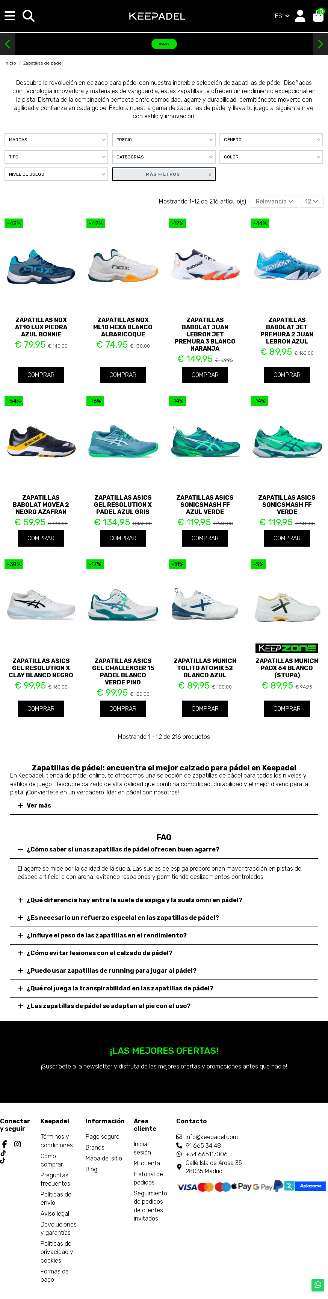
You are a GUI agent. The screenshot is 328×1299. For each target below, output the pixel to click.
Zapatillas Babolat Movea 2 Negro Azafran (41, 504)
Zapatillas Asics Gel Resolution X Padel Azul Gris (123, 504)
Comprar (40, 374)
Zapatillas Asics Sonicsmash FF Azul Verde (205, 504)
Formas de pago (55, 1275)
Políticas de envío (56, 1198)
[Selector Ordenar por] (275, 202)
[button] (7, 44)
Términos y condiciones (57, 1140)
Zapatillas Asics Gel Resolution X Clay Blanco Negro (41, 668)
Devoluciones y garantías (59, 1228)
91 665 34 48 (203, 1145)
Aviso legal (55, 1213)
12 (311, 201)
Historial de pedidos (148, 1178)
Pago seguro (102, 1136)
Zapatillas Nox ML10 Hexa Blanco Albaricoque (123, 327)
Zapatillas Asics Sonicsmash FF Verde (287, 504)
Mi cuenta (147, 1163)
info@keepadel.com (212, 1137)
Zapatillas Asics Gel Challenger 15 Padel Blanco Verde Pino (123, 671)
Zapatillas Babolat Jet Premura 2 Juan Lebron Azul (286, 330)
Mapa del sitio (104, 1158)
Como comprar (52, 1160)
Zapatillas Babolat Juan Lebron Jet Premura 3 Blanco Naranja (205, 334)
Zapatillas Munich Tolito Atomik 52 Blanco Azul (205, 668)
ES (283, 16)
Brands (95, 1147)
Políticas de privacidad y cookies (57, 1252)
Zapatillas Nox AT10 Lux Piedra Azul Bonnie (41, 327)
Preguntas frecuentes (55, 1179)
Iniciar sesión (142, 1148)
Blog (91, 1169)
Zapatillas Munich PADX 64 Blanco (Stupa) (287, 668)
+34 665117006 (207, 1154)
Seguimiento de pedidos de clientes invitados (150, 1206)
